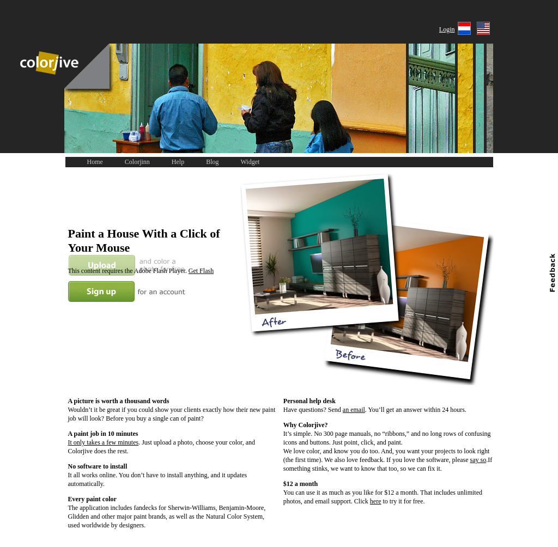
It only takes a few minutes (103, 442)
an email (354, 410)
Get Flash (201, 271)
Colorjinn (137, 162)
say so (478, 460)
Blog (212, 162)
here (375, 501)
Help (178, 162)
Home (95, 162)
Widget (250, 162)
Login (447, 29)
